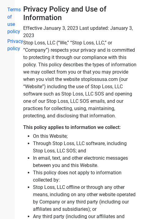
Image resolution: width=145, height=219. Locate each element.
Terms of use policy (8, 20)
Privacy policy (8, 44)
